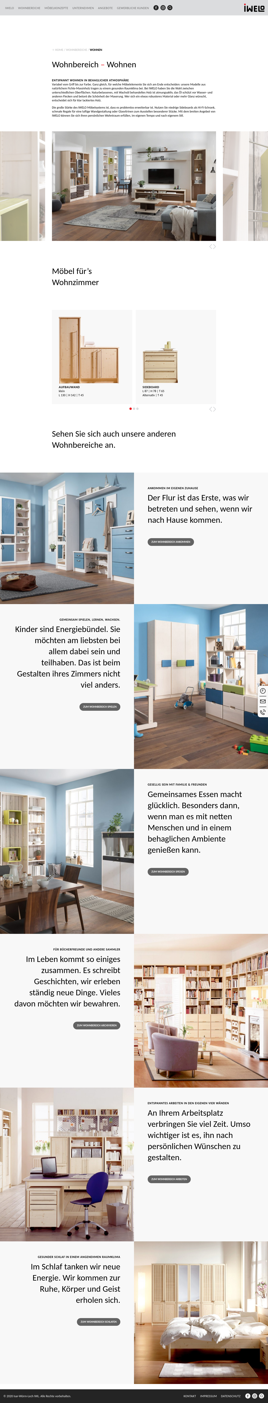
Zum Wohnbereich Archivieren (97, 1029)
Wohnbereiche (29, 8)
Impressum (208, 1396)
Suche (169, 7)
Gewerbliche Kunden (133, 8)
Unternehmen (83, 8)
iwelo (254, 7)
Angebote (105, 8)
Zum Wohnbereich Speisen (168, 874)
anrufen (262, 712)
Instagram (163, 7)
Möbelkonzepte (56, 8)
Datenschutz (231, 1396)
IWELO (9, 8)
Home (59, 50)
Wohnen (96, 50)
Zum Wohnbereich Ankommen (170, 542)
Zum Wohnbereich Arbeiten (169, 1183)
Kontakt (190, 1396)
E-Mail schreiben (262, 701)
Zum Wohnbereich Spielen (100, 708)
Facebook (156, 7)
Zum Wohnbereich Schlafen (99, 1327)
